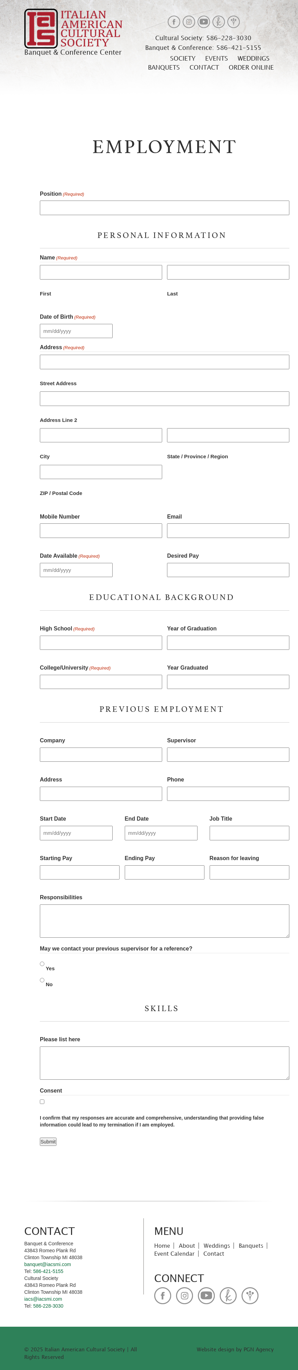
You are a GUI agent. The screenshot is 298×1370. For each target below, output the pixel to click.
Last (172, 294)
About (187, 1246)
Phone (175, 780)
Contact (204, 67)
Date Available (70, 556)
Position (62, 194)
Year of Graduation (192, 628)
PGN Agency (259, 1349)
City (45, 456)
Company (52, 740)
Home (162, 1246)
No (49, 984)
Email (174, 517)
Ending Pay (140, 858)
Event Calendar (174, 1253)
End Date (137, 819)
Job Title (221, 819)
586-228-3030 (227, 38)
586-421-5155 (237, 47)
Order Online (251, 67)
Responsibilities (61, 897)
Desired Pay (183, 556)
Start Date (53, 819)
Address (51, 780)
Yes (50, 968)
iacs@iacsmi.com (43, 1299)
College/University (75, 668)
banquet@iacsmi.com (47, 1264)
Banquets (164, 67)
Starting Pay (56, 858)
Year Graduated (187, 668)
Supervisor (181, 740)
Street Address (58, 383)
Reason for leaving (234, 858)
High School (67, 629)
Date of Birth (68, 317)
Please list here (60, 1039)
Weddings (254, 58)
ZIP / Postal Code (61, 493)
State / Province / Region (197, 456)
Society (182, 58)
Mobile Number (60, 517)
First (45, 294)
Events (216, 58)
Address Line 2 (58, 420)
